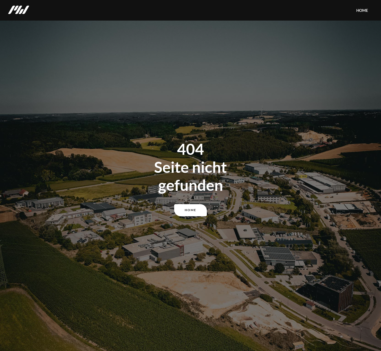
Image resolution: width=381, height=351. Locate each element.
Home (190, 210)
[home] (19, 10)
